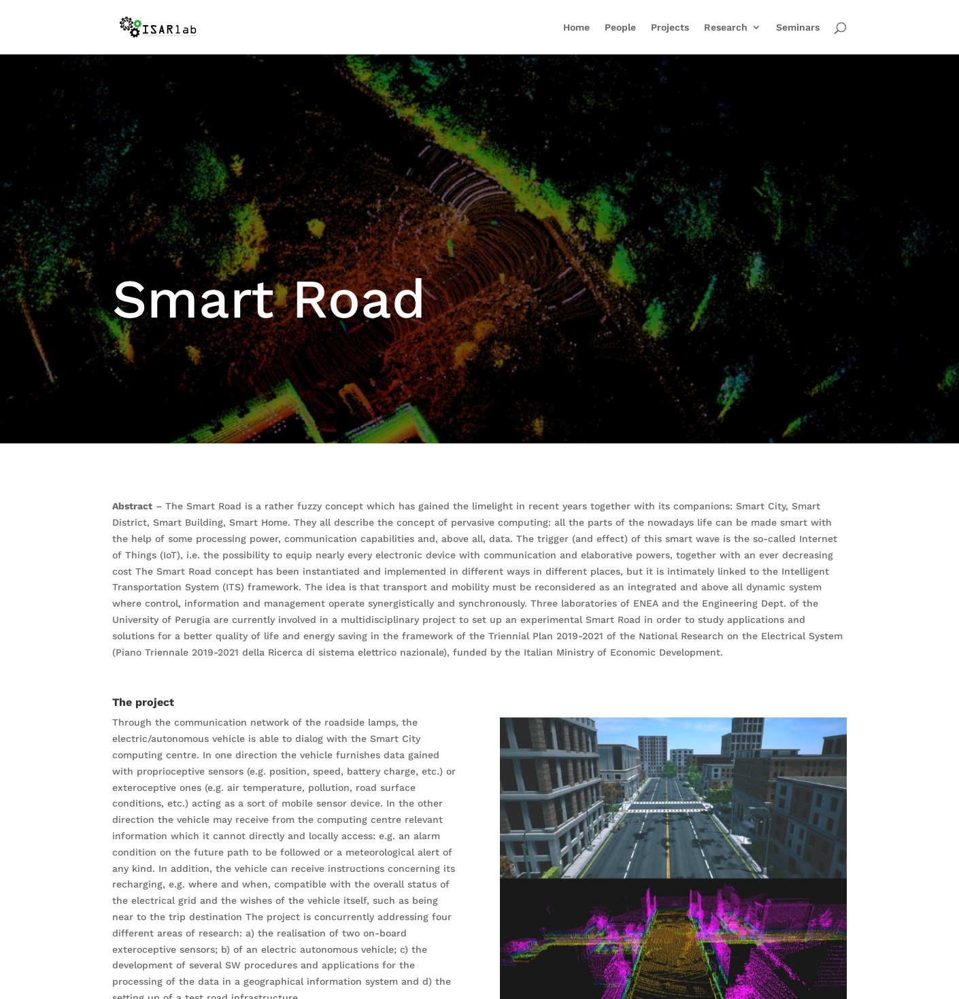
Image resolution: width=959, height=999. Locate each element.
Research (725, 27)
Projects (670, 27)
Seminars (798, 27)
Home (576, 27)
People (620, 27)
